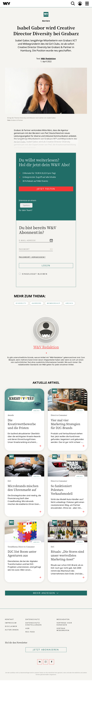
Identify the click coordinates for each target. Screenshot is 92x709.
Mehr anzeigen (46, 592)
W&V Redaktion (48, 58)
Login (46, 265)
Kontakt (9, 619)
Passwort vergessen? (32, 257)
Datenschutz (33, 619)
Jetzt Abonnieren (46, 649)
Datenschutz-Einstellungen (34, 624)
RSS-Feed (30, 632)
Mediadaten (63, 619)
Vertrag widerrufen (63, 629)
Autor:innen (12, 630)
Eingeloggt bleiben (34, 274)
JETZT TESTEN (46, 188)
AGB (28, 628)
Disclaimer (11, 626)
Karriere (36, 303)
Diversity (21, 303)
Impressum (11, 623)
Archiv (69, 303)
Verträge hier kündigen (64, 624)
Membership (53, 303)
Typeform (26, 205)
